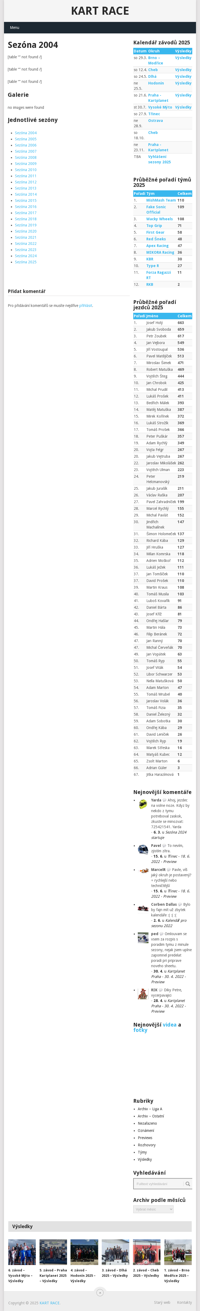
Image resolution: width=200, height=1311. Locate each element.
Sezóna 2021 (26, 237)
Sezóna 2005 (26, 139)
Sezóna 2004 (26, 133)
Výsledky (183, 58)
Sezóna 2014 (26, 194)
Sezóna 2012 (26, 182)
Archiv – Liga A (150, 1109)
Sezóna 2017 (26, 213)
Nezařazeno (147, 1123)
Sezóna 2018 (26, 219)
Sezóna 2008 (26, 157)
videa (170, 1024)
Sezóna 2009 (26, 163)
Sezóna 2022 (26, 243)
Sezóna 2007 (26, 151)
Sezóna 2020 (26, 231)
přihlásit (85, 305)
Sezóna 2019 (26, 225)
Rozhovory (147, 1145)
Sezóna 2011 (26, 176)
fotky (140, 1030)
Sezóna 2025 (26, 262)
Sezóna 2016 (26, 207)
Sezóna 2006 (26, 145)
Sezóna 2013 (26, 188)
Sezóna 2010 (26, 170)
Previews (145, 1138)
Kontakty (184, 1302)
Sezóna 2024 (26, 256)
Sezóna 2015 (26, 200)
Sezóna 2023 (26, 250)
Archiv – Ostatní (151, 1116)
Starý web (162, 1302)
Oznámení (146, 1130)
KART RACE (100, 10)
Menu (14, 27)
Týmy (142, 1152)
